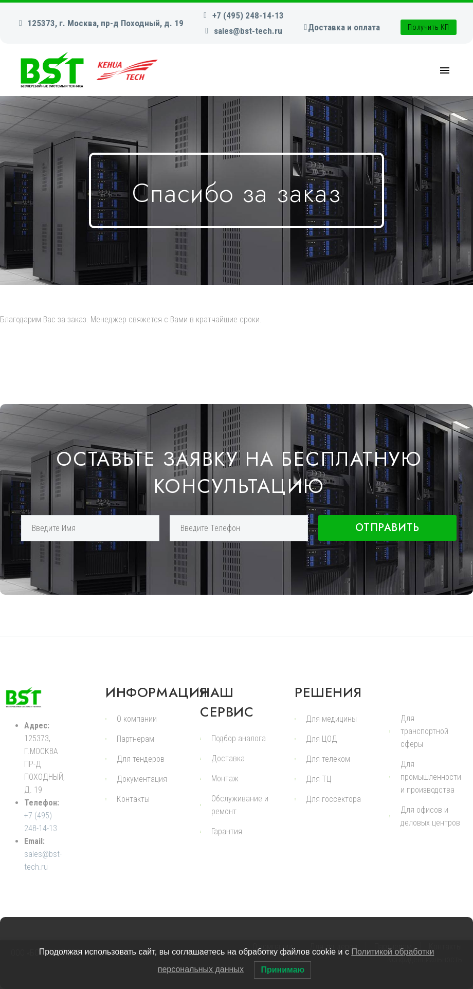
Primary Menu (444, 70)
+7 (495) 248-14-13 (248, 15)
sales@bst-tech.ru (248, 31)
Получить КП (428, 27)
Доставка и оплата (344, 27)
